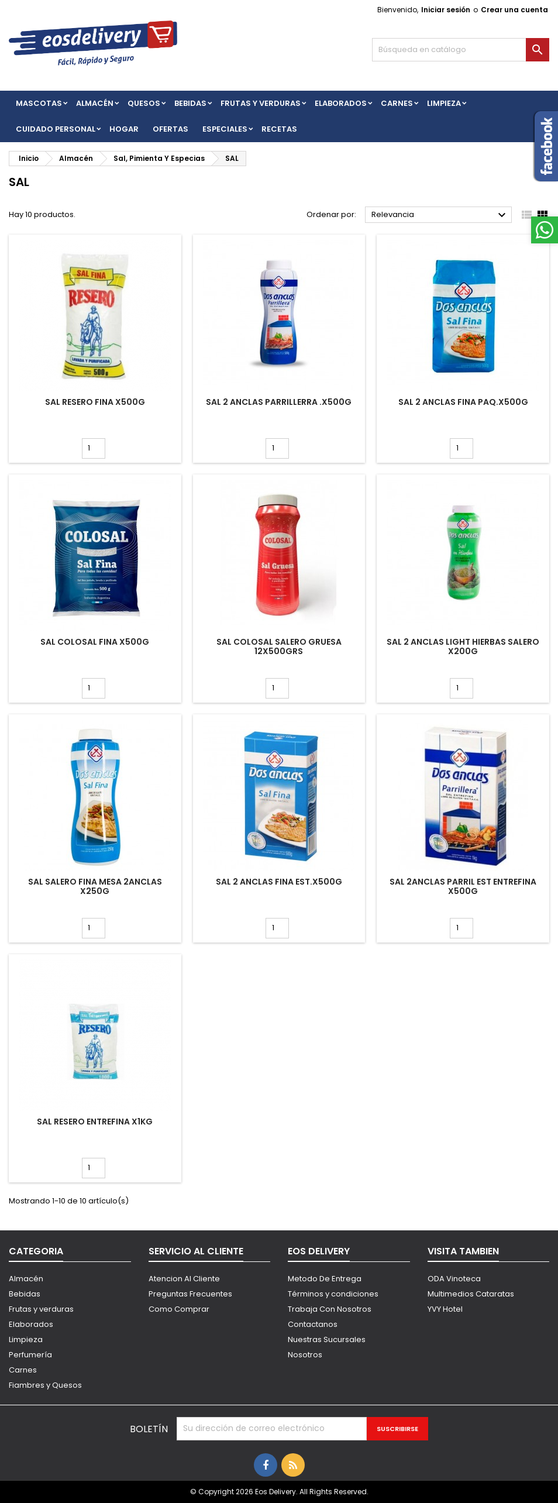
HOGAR (124, 129)
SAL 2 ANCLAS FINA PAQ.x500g (463, 402)
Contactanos (312, 1324)
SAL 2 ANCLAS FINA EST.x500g (279, 882)
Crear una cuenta (514, 10)
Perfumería (30, 1354)
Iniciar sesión (445, 10)
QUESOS (144, 103)
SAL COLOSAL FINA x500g (94, 642)
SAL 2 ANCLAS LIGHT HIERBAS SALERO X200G (463, 646)
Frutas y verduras (41, 1309)
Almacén (94, 103)
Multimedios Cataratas (471, 1293)
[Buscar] (460, 49)
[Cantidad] (93, 448)
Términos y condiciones (333, 1293)
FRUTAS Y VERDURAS (261, 103)
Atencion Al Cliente (184, 1278)
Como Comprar (179, 1309)
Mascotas (39, 103)
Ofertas (170, 129)
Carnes (397, 103)
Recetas (279, 129)
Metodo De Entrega (324, 1278)
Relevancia (440, 215)
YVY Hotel (445, 1309)
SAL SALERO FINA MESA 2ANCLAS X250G (95, 886)
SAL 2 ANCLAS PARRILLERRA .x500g (279, 402)
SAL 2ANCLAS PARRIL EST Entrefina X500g (463, 886)
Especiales (224, 129)
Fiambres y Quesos (45, 1385)
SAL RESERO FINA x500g (95, 402)
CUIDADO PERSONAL (55, 129)
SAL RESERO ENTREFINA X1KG (95, 1121)
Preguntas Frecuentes (190, 1293)
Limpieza (444, 103)
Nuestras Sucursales (327, 1339)
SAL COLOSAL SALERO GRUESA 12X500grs (279, 646)
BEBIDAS (190, 103)
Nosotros (305, 1354)
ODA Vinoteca (454, 1278)
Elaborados (341, 103)
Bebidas (24, 1293)
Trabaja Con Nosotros (329, 1309)
